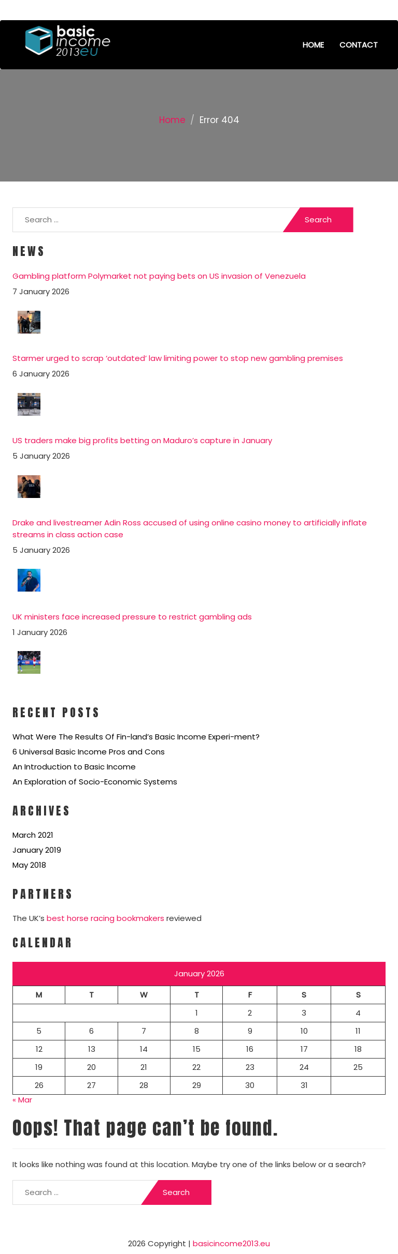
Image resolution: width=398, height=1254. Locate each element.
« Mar (22, 1099)
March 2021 (32, 834)
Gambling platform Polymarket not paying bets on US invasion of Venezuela (159, 275)
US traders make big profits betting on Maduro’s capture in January (142, 440)
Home (313, 44)
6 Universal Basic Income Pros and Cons (88, 751)
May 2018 (29, 864)
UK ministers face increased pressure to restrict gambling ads (132, 616)
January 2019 (36, 849)
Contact (358, 44)
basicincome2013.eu (231, 1243)
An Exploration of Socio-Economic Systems (94, 781)
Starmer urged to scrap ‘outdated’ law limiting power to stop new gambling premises (177, 358)
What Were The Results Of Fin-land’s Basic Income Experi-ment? (136, 736)
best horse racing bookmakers (105, 918)
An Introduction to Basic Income (74, 766)
